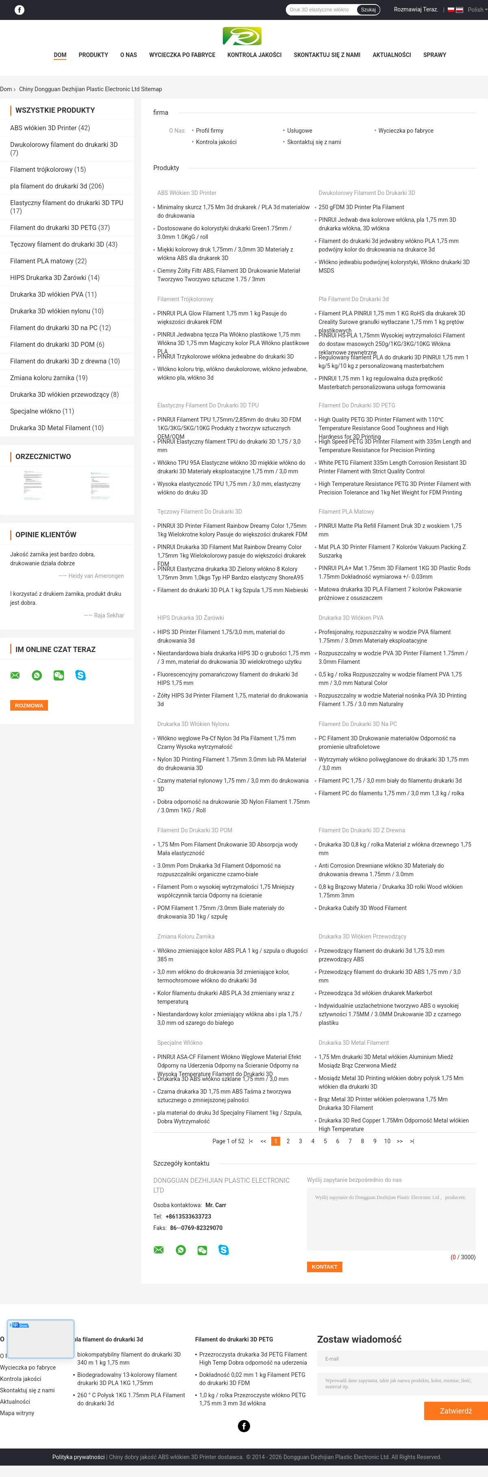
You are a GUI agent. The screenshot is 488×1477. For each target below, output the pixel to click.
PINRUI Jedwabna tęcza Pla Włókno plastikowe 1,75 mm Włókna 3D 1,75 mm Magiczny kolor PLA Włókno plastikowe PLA (233, 343)
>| (412, 1141)
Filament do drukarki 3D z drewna (58, 361)
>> (400, 1141)
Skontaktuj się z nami (327, 55)
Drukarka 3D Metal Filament (50, 428)
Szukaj (368, 10)
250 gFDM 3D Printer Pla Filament (362, 207)
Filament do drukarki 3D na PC (54, 328)
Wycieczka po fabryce (182, 55)
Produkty (93, 55)
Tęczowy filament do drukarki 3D (57, 244)
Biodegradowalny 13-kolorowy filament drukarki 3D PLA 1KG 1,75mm (127, 1379)
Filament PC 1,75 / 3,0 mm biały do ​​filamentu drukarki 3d (390, 780)
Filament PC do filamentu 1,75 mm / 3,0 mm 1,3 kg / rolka (391, 793)
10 (387, 1141)
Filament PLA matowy (42, 261)
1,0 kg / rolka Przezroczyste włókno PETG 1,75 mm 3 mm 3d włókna (252, 1399)
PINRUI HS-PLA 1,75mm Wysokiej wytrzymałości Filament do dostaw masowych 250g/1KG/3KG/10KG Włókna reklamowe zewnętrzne (392, 344)
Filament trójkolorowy (41, 169)
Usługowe (299, 130)
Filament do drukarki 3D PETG (53, 228)
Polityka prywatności (78, 1457)
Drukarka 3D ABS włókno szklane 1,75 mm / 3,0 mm (223, 1079)
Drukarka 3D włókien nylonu (50, 311)
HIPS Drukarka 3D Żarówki (48, 278)
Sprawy (435, 55)
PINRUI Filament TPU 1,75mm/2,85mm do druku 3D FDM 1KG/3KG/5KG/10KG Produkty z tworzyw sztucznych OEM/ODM (229, 428)
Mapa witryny (17, 1413)
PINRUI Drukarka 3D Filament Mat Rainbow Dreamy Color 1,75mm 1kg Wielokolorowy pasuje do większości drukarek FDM (231, 555)
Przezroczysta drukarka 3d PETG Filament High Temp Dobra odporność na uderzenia (253, 1358)
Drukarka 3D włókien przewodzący (59, 394)
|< (251, 1141)
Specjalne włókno (35, 411)
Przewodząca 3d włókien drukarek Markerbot (376, 993)
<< (263, 1141)
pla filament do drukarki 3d (48, 186)
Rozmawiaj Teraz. (416, 9)
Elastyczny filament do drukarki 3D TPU (66, 203)
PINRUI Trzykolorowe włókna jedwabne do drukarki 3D (225, 356)
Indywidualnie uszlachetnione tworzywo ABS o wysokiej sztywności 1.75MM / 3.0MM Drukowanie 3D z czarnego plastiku (390, 1014)
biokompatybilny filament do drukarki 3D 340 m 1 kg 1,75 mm (129, 1358)
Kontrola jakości (254, 55)
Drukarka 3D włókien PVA (46, 294)
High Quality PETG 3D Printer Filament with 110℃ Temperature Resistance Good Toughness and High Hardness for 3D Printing (384, 428)
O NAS (128, 55)
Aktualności (392, 55)
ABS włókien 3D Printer (43, 128)
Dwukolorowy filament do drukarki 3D (64, 145)
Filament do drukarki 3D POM (52, 344)
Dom (60, 55)
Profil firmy (209, 130)
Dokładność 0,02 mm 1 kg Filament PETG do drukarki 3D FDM (252, 1379)
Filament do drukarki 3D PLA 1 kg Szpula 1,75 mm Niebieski (232, 590)
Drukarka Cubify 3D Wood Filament (363, 908)
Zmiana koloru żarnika (42, 378)
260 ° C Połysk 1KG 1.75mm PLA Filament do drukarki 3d (131, 1399)
